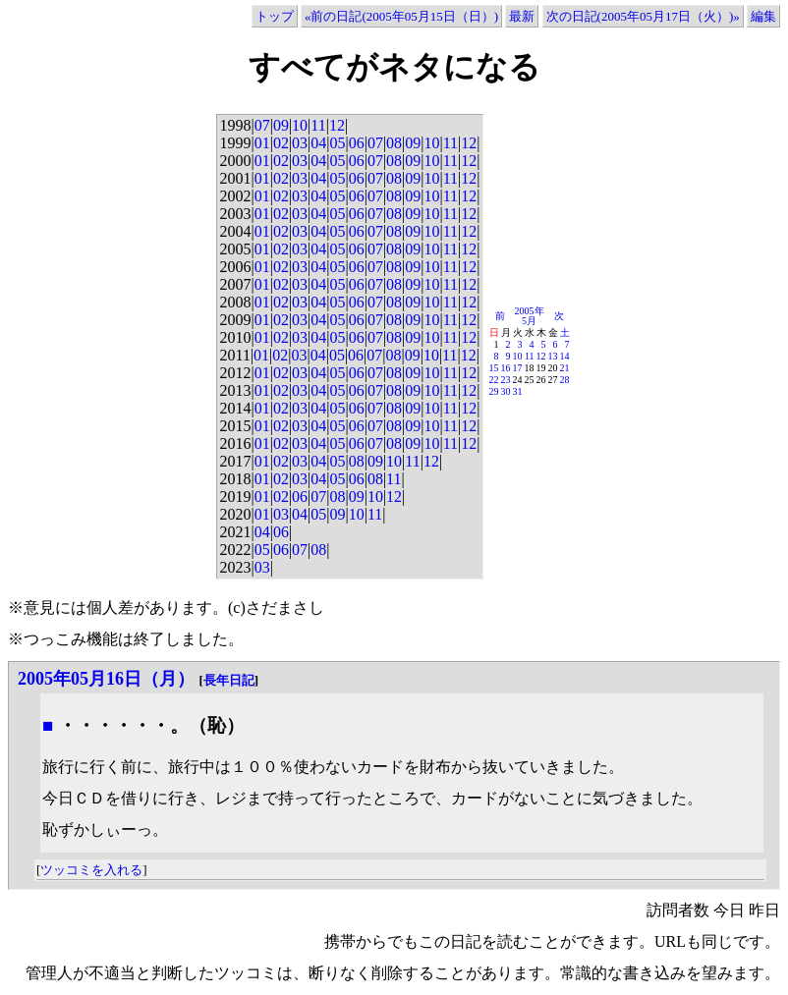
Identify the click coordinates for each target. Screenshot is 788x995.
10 (300, 125)
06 (357, 143)
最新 (522, 16)
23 (506, 379)
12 (337, 125)
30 (506, 391)
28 (565, 379)
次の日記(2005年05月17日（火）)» (643, 16)
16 (506, 367)
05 (337, 143)
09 (281, 125)
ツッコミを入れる (91, 869)
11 (317, 125)
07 (262, 125)
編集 (763, 16)
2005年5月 (529, 315)
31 (518, 391)
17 (518, 367)
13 (553, 356)
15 (494, 367)
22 (494, 379)
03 (300, 143)
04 (318, 143)
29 (494, 391)
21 (565, 367)
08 (394, 143)
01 (262, 143)
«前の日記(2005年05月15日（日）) (401, 16)
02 (281, 143)
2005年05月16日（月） (106, 679)
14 (565, 356)
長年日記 (228, 680)
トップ (274, 16)
